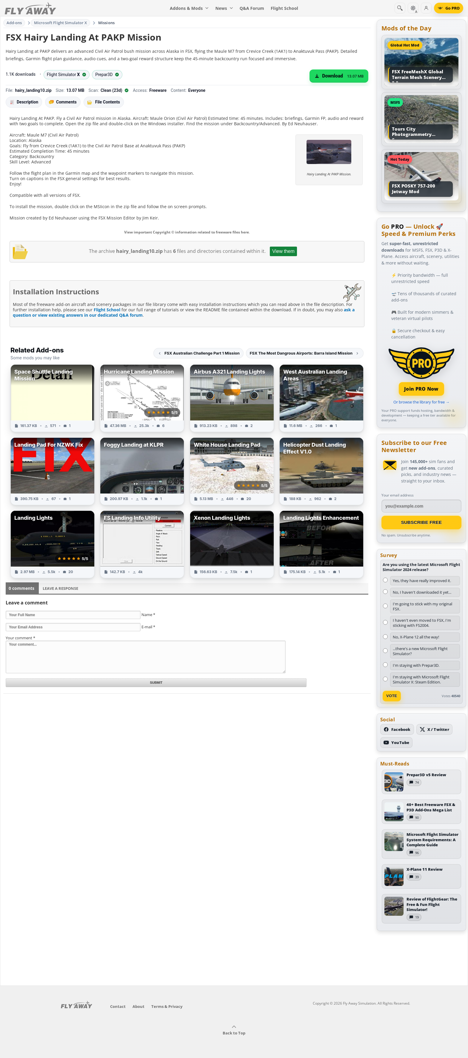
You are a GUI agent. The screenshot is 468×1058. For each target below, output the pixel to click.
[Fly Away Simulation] (30, 8)
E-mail (148, 626)
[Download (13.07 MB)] (339, 76)
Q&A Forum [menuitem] (252, 8)
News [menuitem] (224, 8)
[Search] (400, 8)
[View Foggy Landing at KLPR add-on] (142, 471)
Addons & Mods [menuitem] (189, 8)
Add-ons (14, 22)
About (138, 1006)
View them (283, 251)
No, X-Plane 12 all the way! (416, 637)
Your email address (397, 495)
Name (148, 614)
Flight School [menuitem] (284, 8)
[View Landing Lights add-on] (52, 544)
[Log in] (426, 8)
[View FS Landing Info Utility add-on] (142, 544)
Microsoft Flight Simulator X (60, 22)
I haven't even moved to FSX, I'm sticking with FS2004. (422, 623)
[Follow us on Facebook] (397, 729)
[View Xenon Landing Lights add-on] (232, 544)
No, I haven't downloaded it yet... (422, 592)
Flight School (107, 310)
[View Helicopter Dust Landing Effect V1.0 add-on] (321, 471)
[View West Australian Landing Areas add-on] (321, 398)
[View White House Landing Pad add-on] (232, 471)
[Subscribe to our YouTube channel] (396, 742)
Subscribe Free (421, 522)
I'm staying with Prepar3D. (416, 665)
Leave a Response (60, 588)
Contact (118, 1006)
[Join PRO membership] (421, 371)
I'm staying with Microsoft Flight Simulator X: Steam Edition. (421, 679)
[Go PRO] (448, 8)
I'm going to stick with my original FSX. (422, 606)
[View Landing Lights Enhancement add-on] (321, 544)
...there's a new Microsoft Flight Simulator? (420, 651)
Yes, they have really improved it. (422, 580)
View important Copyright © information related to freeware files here (186, 232)
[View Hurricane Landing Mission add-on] (142, 398)
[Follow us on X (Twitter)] (434, 729)
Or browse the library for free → (421, 402)
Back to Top (234, 1030)
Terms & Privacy (166, 1006)
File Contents (103, 102)
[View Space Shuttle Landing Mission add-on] (52, 398)
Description (24, 102)
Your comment (20, 638)
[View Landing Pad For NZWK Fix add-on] (52, 471)
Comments (63, 102)
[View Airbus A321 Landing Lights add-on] (232, 398)
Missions (106, 22)
